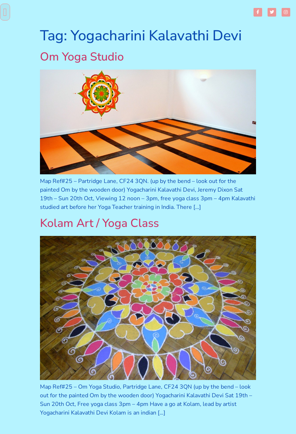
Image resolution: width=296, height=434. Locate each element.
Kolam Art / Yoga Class (99, 223)
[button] (5, 12)
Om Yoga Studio (82, 56)
